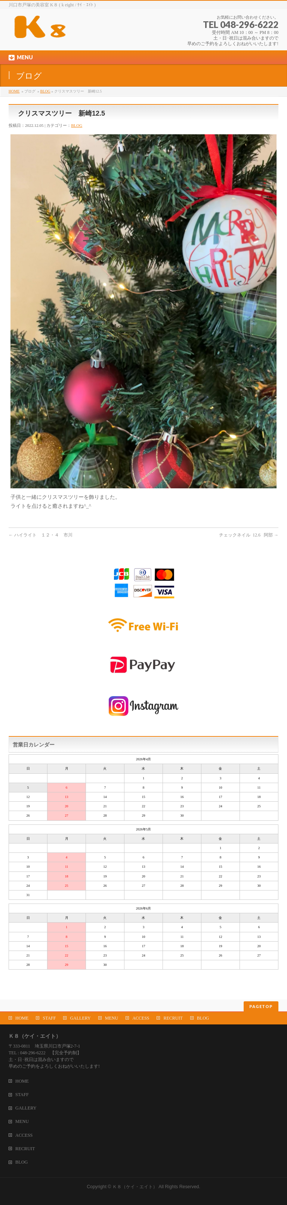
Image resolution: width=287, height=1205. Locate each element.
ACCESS (140, 1018)
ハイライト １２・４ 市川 (40, 535)
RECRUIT (172, 1018)
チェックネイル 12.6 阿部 (248, 535)
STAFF (49, 1018)
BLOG (45, 91)
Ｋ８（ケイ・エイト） (134, 1186)
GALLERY (80, 1018)
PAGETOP (261, 1006)
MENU (111, 1018)
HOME (14, 91)
